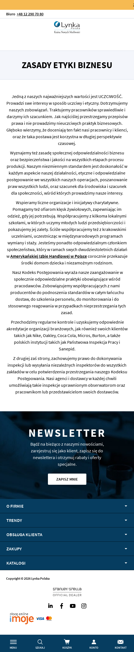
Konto (93, 647)
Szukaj (40, 647)
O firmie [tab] (15, 506)
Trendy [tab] (14, 520)
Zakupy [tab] (14, 548)
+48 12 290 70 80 (30, 13)
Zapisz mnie (67, 479)
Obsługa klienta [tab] (24, 534)
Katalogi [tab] (16, 563)
